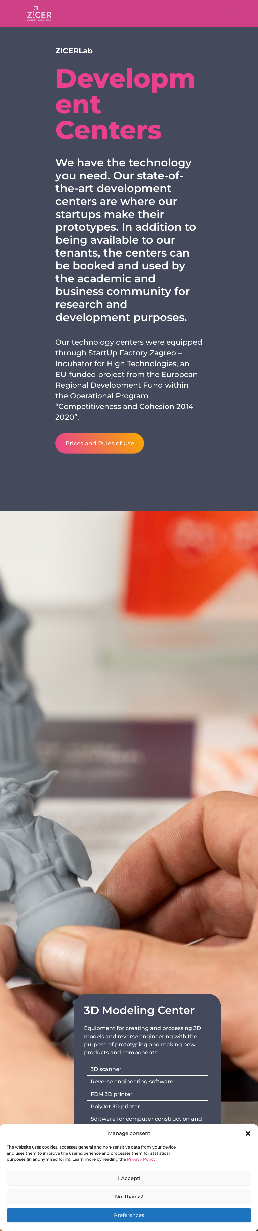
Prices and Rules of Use (101, 443)
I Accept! (129, 1178)
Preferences (129, 1215)
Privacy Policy (141, 1159)
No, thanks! (129, 1196)
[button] (248, 1133)
